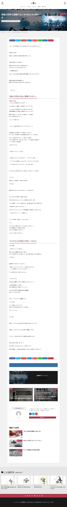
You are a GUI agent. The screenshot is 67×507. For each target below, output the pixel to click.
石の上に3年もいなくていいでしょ (32, 440)
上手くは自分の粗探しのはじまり (32, 431)
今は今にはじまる (38, 487)
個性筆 (39, 6)
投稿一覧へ (42, 417)
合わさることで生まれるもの (24, 487)
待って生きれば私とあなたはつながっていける (8, 488)
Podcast (34, 6)
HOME (3, 32)
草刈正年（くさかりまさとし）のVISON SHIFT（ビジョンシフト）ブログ (37, 502)
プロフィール (23, 6)
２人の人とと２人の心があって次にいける (57, 488)
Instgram (29, 6)
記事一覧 (44, 6)
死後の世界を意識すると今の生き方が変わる (20, 32)
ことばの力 (12, 21)
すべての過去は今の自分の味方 (31, 450)
